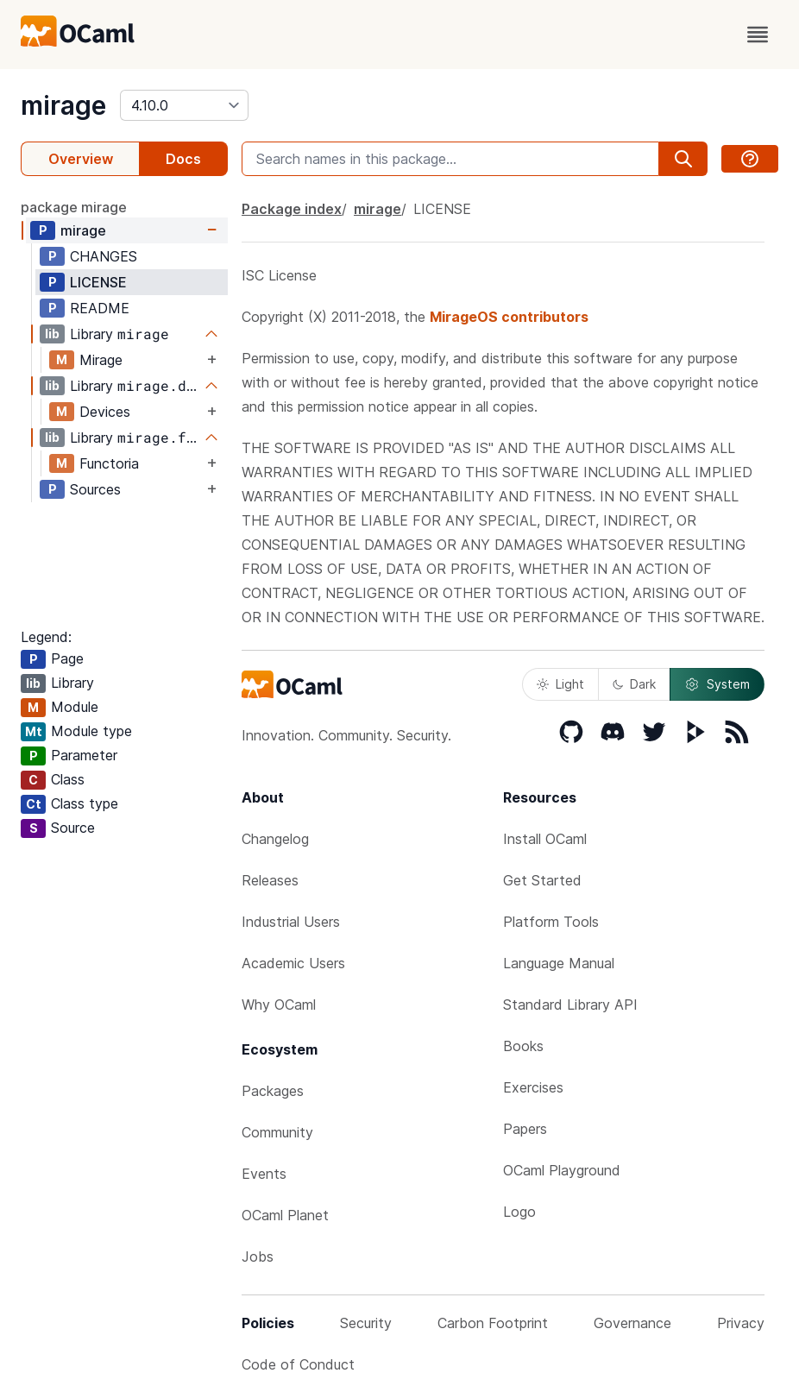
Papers (525, 1128)
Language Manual (558, 963)
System (717, 684)
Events (264, 1173)
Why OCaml (279, 1004)
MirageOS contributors (509, 316)
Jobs (258, 1256)
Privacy (740, 1323)
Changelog (275, 838)
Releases (270, 880)
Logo (519, 1211)
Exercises (533, 1087)
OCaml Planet (285, 1215)
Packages (273, 1090)
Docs (183, 158)
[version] (184, 105)
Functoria (109, 463)
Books (523, 1046)
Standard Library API (570, 1004)
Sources (95, 489)
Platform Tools (551, 921)
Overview (80, 158)
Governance (632, 1323)
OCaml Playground (561, 1170)
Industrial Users (291, 921)
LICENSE (98, 282)
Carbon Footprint (492, 1323)
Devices (104, 411)
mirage (63, 105)
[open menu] (757, 34)
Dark (634, 684)
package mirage (74, 207)
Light (560, 684)
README (99, 308)
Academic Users (293, 963)
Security (366, 1323)
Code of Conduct (298, 1364)
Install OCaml (545, 838)
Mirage (101, 359)
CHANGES (103, 256)
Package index (292, 208)
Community (277, 1132)
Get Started (542, 880)
